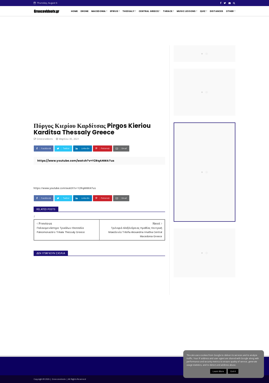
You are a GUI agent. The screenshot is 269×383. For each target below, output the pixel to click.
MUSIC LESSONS (186, 11)
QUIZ (203, 11)
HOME (74, 11)
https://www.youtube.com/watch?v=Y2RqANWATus (65, 188)
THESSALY (128, 11)
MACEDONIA (98, 11)
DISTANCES (216, 11)
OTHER (230, 11)
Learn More (218, 371)
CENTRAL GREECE (149, 11)
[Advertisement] (134, 30)
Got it (233, 371)
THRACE (167, 11)
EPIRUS (114, 11)
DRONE (85, 11)
